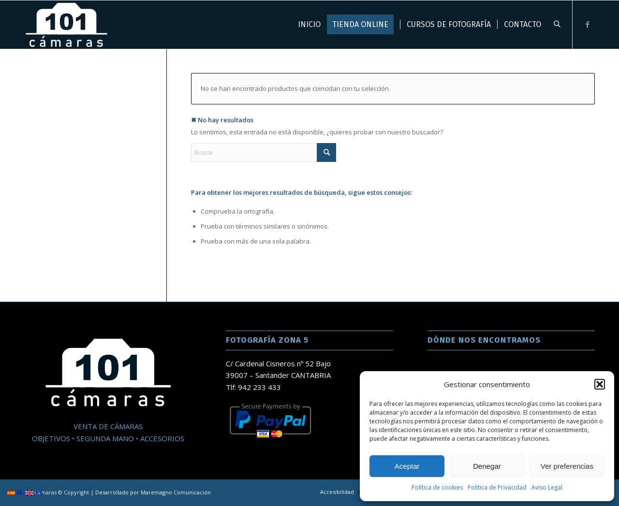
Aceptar (407, 466)
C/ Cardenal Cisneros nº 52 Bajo (278, 363)
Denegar (487, 466)
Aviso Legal (546, 487)
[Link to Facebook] (587, 24)
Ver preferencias (567, 466)
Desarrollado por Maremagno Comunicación (153, 492)
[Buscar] (263, 152)
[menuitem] (337, 492)
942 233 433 (259, 387)
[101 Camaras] (66, 24)
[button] (599, 384)
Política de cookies (437, 487)
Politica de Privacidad (497, 487)
